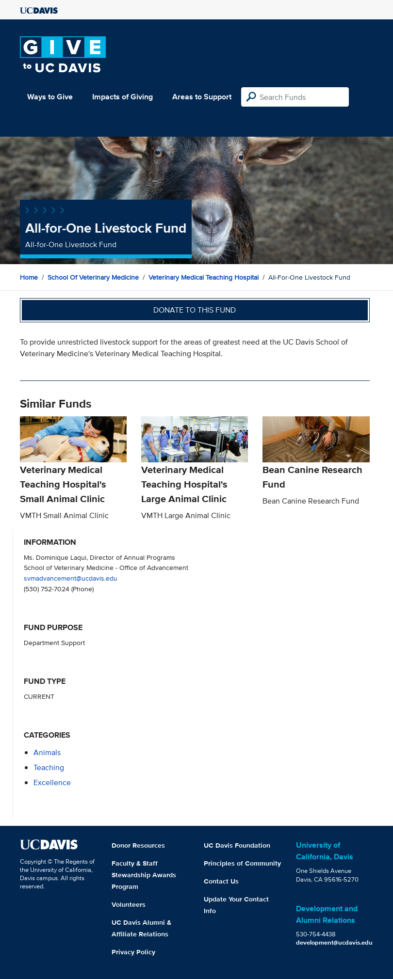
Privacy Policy (133, 952)
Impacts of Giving (122, 96)
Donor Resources (138, 845)
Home (29, 277)
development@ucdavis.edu (334, 942)
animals (47, 752)
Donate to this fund (194, 310)
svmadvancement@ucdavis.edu (70, 578)
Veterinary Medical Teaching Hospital (203, 277)
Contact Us (221, 881)
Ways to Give (50, 96)
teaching (48, 767)
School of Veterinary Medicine (93, 277)
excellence (52, 782)
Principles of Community (242, 863)
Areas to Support (201, 96)
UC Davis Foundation (237, 845)
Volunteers (129, 904)
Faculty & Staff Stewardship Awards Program (144, 874)
